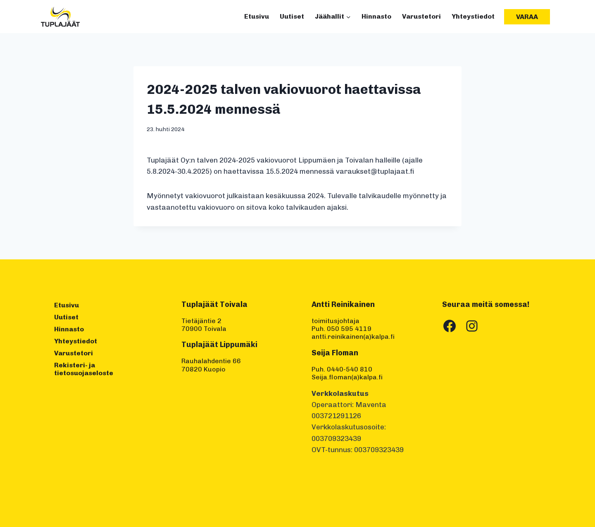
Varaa (527, 17)
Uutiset (292, 16)
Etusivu (256, 16)
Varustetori (421, 16)
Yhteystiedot (473, 16)
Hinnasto (376, 16)
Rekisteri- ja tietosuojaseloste (83, 369)
